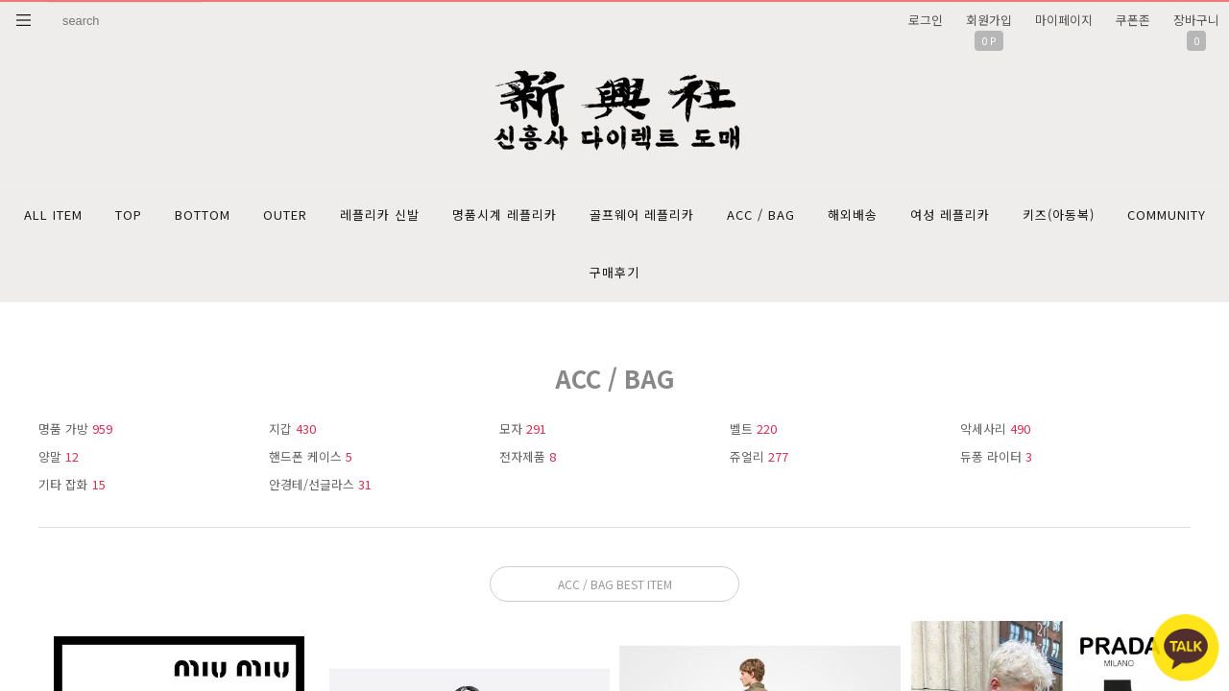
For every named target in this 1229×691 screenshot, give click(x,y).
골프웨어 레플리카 (642, 214)
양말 (58, 456)
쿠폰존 (1133, 20)
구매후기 (614, 272)
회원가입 (989, 20)
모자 (522, 428)
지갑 (292, 428)
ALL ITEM (53, 214)
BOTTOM (202, 214)
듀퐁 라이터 (996, 456)
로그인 (925, 20)
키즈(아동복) (1059, 214)
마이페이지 (1064, 20)
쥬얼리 (759, 456)
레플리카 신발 (380, 214)
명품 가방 (75, 428)
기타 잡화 (72, 484)
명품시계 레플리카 (504, 214)
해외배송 (853, 214)
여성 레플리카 (950, 214)
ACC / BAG (761, 214)
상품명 (48, 2)
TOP (128, 214)
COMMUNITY (1166, 214)
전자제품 (527, 456)
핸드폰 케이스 (310, 456)
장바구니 (1196, 20)
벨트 (753, 428)
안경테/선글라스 (320, 484)
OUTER (285, 214)
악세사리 (995, 428)
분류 (24, 20)
